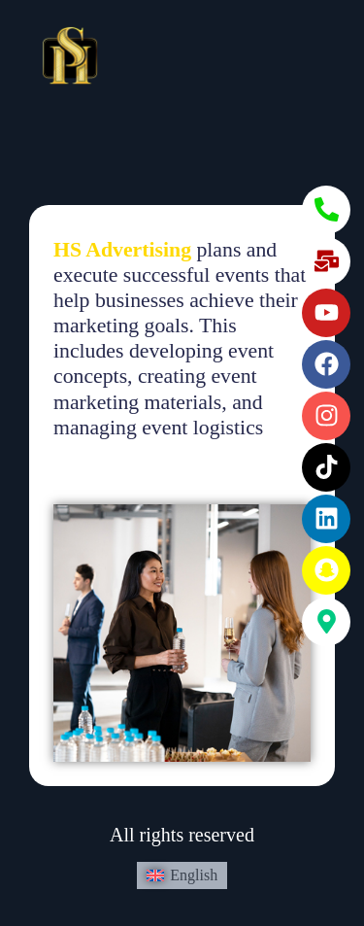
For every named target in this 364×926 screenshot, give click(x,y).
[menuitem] (182, 875)
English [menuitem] (193, 875)
